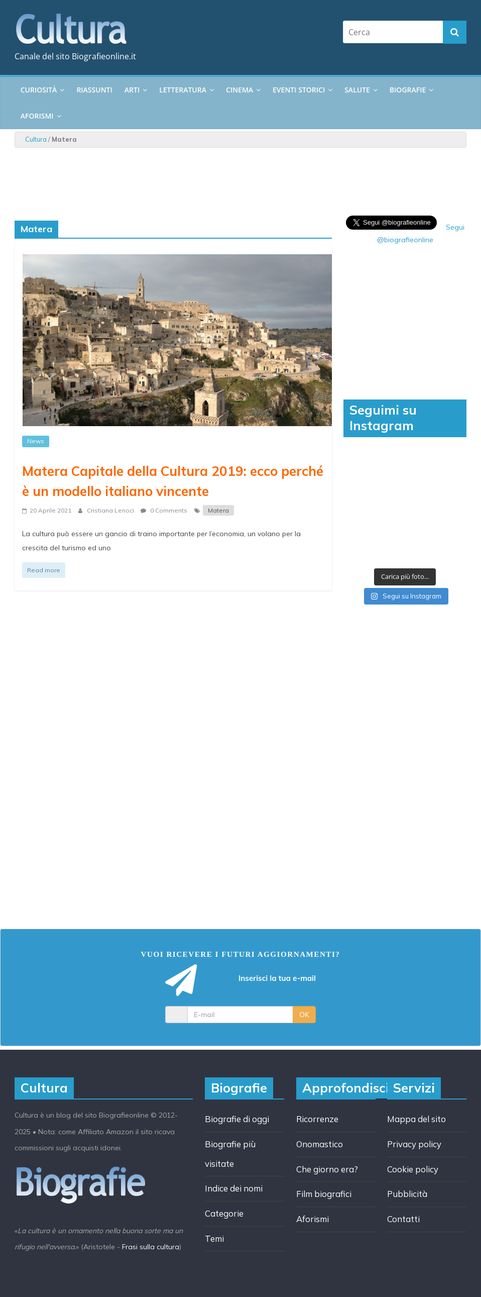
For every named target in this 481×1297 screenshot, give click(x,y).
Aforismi (37, 116)
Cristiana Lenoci (111, 510)
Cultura (36, 139)
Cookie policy (412, 1169)
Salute (357, 89)
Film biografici (323, 1193)
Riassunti (94, 89)
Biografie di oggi (237, 1119)
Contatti (403, 1219)
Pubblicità (407, 1193)
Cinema (239, 89)
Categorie (224, 1213)
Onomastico (319, 1144)
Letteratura (182, 89)
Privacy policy (414, 1144)
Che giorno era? (327, 1169)
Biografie (408, 89)
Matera (218, 510)
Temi (214, 1238)
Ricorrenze (317, 1119)
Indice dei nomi (234, 1188)
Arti (132, 89)
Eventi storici (299, 89)
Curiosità (39, 89)
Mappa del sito (416, 1119)
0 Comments (164, 510)
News (35, 441)
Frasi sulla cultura (150, 1246)
